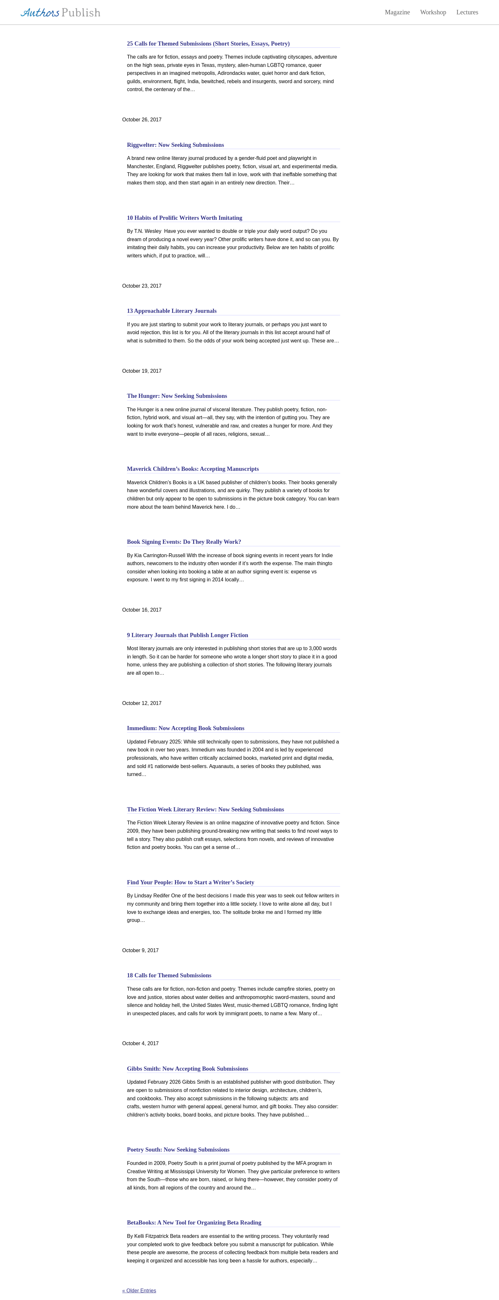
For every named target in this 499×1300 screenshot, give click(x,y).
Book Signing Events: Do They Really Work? (184, 541)
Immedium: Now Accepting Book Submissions (185, 728)
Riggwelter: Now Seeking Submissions (175, 144)
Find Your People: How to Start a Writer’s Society (190, 882)
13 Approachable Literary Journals (172, 310)
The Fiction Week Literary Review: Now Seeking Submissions (205, 809)
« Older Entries (139, 1290)
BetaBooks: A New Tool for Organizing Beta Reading (194, 1222)
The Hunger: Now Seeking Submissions (177, 395)
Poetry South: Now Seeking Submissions (178, 1149)
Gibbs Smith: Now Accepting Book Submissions (187, 1068)
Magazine (397, 12)
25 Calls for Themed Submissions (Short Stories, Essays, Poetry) (208, 43)
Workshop (433, 12)
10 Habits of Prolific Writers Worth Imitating (184, 217)
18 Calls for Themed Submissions (169, 975)
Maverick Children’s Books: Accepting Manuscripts (193, 468)
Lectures (467, 12)
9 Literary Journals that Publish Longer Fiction (187, 635)
